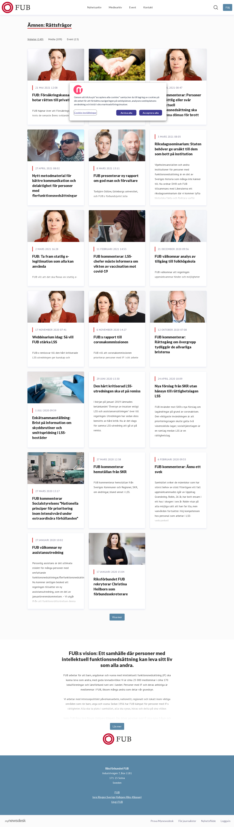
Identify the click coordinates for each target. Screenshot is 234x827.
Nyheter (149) (35, 39)
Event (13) (73, 39)
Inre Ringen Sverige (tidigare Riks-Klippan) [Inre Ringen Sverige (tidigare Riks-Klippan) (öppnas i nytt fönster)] (117, 797)
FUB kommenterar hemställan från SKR (110, 469)
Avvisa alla (126, 112)
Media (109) (55, 39)
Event (132, 7)
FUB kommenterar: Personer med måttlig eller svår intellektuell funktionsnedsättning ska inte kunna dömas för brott (178, 105)
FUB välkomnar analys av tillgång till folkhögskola (175, 259)
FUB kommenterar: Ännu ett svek (178, 469)
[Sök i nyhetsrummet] (215, 7)
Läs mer (117, 726)
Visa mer (117, 617)
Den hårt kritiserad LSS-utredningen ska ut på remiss (117, 388)
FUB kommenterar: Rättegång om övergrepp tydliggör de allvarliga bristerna (175, 344)
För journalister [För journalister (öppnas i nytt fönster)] (187, 821)
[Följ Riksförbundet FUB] (227, 7)
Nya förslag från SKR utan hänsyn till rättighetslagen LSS (176, 391)
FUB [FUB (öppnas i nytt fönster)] (117, 792)
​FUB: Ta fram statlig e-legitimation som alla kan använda (53, 261)
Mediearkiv (115, 7)
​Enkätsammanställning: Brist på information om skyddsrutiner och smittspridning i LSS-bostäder (51, 428)
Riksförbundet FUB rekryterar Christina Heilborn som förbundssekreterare (111, 586)
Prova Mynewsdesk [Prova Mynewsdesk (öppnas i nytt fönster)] (162, 821)
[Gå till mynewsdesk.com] (15, 821)
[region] (118, 102)
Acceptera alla (151, 112)
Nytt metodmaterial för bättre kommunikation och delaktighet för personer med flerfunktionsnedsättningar (54, 185)
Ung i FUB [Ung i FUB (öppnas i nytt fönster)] (117, 801)
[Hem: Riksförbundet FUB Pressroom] (16, 7)
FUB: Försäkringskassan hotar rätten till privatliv (52, 97)
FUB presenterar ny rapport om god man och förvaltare (116, 178)
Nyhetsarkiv (94, 7)
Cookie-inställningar (85, 112)
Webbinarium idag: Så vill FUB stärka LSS (52, 339)
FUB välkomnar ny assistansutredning (47, 550)
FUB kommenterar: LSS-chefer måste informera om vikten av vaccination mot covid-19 (116, 263)
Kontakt (148, 7)
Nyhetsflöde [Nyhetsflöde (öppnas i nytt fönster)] (208, 821)
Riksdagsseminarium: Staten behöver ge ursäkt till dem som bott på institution (178, 149)
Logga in (225, 821)
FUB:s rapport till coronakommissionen (111, 339)
